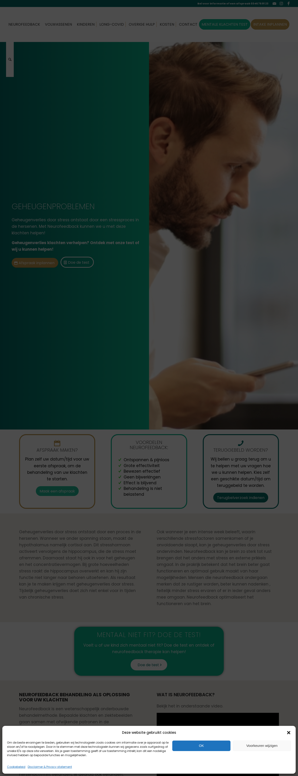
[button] (288, 732)
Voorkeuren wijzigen (262, 746)
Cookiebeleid (16, 767)
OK (201, 746)
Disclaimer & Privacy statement (50, 767)
